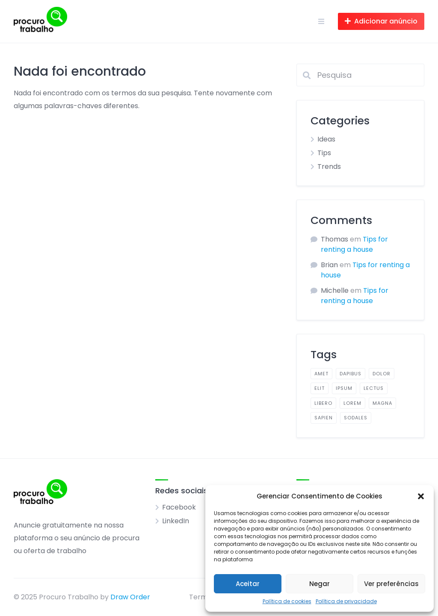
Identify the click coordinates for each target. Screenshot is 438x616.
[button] (421, 496)
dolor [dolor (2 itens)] (382, 373)
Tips (324, 153)
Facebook (179, 507)
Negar (319, 583)
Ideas (326, 139)
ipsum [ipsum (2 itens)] (344, 388)
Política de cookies (287, 601)
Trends (329, 166)
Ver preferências (391, 583)
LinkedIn (175, 521)
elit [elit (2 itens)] (319, 388)
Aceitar (248, 583)
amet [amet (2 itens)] (321, 373)
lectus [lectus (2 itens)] (374, 388)
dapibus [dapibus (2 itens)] (350, 373)
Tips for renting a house (354, 244)
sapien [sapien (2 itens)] (323, 417)
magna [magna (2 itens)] (382, 403)
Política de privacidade (346, 601)
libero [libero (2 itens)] (323, 403)
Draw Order (130, 597)
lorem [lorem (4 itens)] (352, 403)
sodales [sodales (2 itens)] (355, 417)
